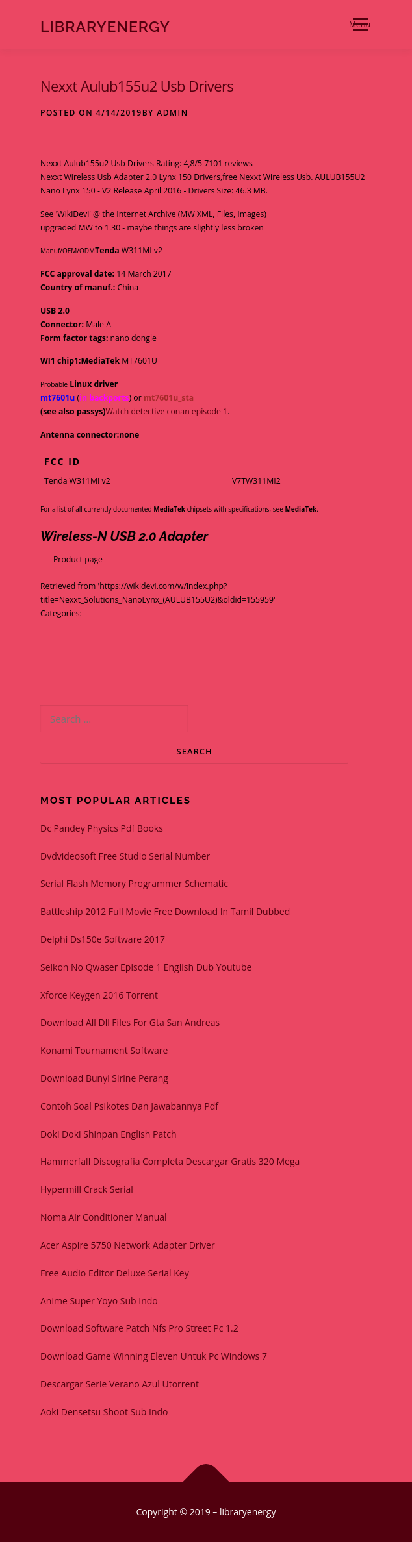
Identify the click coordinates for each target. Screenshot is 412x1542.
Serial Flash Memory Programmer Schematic (134, 883)
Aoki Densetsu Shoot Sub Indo (104, 1412)
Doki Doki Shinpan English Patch (108, 1134)
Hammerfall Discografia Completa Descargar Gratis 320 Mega (170, 1161)
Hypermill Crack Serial (86, 1189)
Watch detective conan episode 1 (166, 411)
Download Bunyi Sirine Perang (104, 1078)
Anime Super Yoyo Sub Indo (99, 1301)
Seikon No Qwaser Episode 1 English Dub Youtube (145, 967)
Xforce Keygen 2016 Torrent (99, 995)
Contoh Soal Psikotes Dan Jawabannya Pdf (129, 1106)
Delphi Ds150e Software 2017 (102, 939)
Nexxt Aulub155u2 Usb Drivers (136, 85)
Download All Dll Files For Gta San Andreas (130, 1022)
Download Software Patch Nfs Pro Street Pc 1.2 (139, 1328)
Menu (359, 24)
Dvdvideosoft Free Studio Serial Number (125, 856)
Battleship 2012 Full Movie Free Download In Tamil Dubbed (165, 911)
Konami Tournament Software (104, 1050)
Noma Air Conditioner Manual (103, 1217)
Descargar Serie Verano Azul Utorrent (119, 1384)
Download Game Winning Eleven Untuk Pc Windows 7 (153, 1356)
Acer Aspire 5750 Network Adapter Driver (127, 1245)
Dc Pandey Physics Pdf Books (101, 828)
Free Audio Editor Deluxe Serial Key (114, 1273)
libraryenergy (105, 25)
